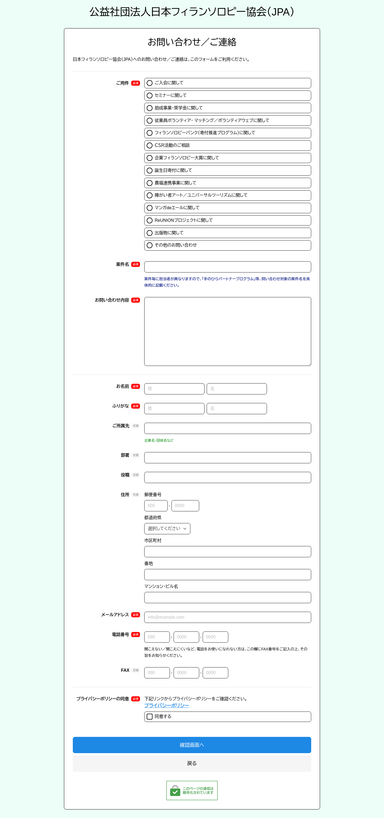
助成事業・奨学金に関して (175, 108)
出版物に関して (165, 233)
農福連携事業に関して (172, 183)
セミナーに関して (167, 95)
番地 (148, 563)
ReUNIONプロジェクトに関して (180, 220)
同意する (159, 717)
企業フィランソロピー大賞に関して (183, 158)
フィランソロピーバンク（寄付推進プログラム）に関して (201, 133)
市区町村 (152, 540)
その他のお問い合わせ (172, 245)
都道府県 (152, 517)
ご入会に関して (165, 83)
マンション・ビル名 (161, 586)
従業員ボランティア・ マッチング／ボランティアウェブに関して (208, 121)
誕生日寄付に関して (169, 170)
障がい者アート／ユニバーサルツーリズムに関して (197, 195)
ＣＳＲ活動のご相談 (168, 145)
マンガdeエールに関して (173, 208)
